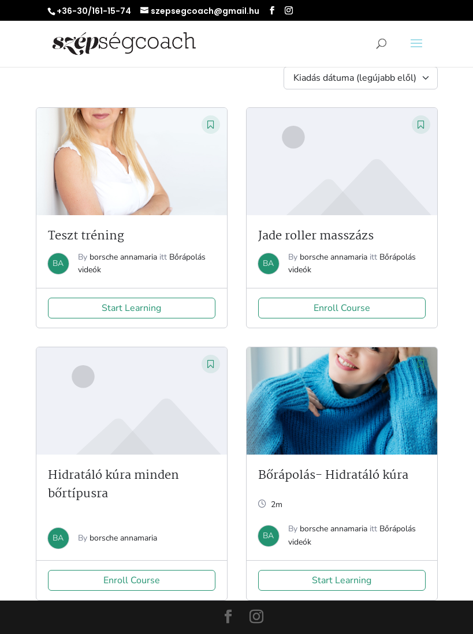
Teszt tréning (86, 236)
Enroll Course (342, 308)
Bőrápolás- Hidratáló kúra (333, 475)
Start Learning (131, 308)
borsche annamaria (123, 257)
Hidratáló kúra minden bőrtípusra (113, 485)
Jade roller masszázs (316, 236)
